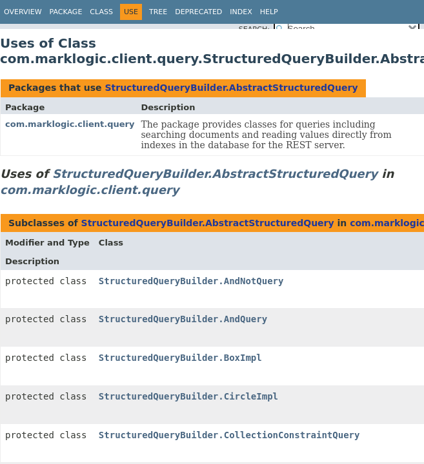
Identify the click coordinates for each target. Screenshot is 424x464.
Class (101, 12)
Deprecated (198, 12)
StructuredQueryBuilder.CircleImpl (188, 396)
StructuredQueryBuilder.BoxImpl (180, 358)
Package (66, 12)
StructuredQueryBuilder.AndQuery (183, 319)
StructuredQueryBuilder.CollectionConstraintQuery (229, 435)
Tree (158, 12)
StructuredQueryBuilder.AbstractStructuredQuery (231, 87)
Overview (23, 12)
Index (241, 12)
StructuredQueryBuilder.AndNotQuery (191, 281)
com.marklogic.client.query (69, 124)
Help (269, 12)
